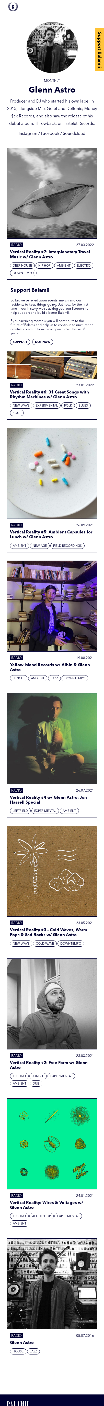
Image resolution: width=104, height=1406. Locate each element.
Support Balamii (99, 50)
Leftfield (20, 811)
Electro (83, 265)
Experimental (47, 405)
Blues (83, 405)
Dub (36, 1083)
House (18, 1351)
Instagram (28, 134)
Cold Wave (45, 943)
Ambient (64, 265)
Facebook (50, 134)
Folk (68, 405)
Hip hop (44, 265)
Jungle (19, 678)
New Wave (21, 405)
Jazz (54, 678)
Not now (42, 342)
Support (20, 342)
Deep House (22, 265)
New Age (40, 546)
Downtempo (23, 273)
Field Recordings (67, 546)
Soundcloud (74, 134)
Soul (17, 413)
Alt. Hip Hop (41, 1216)
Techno (19, 1076)
